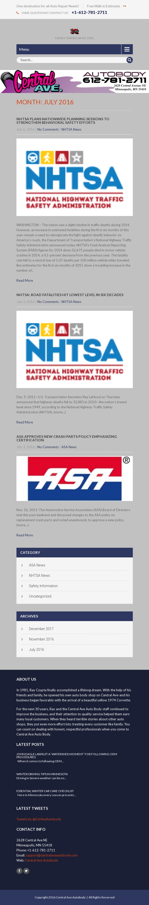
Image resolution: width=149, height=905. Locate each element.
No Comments (48, 129)
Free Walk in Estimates (106, 6)
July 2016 (36, 650)
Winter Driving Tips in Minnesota (42, 774)
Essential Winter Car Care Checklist (45, 791)
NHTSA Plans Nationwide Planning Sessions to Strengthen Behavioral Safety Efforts (62, 121)
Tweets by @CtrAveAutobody (38, 819)
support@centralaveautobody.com (52, 855)
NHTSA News (71, 129)
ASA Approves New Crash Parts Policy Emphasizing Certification (66, 438)
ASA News (69, 447)
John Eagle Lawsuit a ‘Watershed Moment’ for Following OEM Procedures (66, 755)
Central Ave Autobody (41, 860)
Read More (24, 280)
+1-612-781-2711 (89, 12)
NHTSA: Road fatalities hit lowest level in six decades (69, 295)
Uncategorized (40, 596)
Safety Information (43, 586)
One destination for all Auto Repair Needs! (47, 6)
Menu (24, 49)
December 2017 (41, 629)
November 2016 (41, 639)
